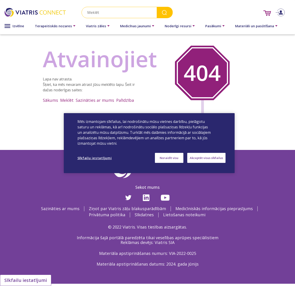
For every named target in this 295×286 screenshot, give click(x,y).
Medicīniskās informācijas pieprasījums (214, 208)
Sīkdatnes (144, 214)
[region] (149, 143)
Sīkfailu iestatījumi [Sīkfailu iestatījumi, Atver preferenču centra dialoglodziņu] (94, 157)
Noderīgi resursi (178, 26)
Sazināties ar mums (95, 100)
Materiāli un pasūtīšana (254, 26)
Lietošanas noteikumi (184, 214)
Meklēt (67, 100)
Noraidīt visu (169, 158)
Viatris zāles (96, 26)
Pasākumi (213, 26)
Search (165, 12)
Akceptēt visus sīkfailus (206, 158)
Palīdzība (125, 100)
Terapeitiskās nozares (53, 26)
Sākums (50, 100)
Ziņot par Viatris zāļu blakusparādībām (127, 208)
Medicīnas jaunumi (135, 26)
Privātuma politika (107, 214)
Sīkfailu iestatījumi (25, 280)
